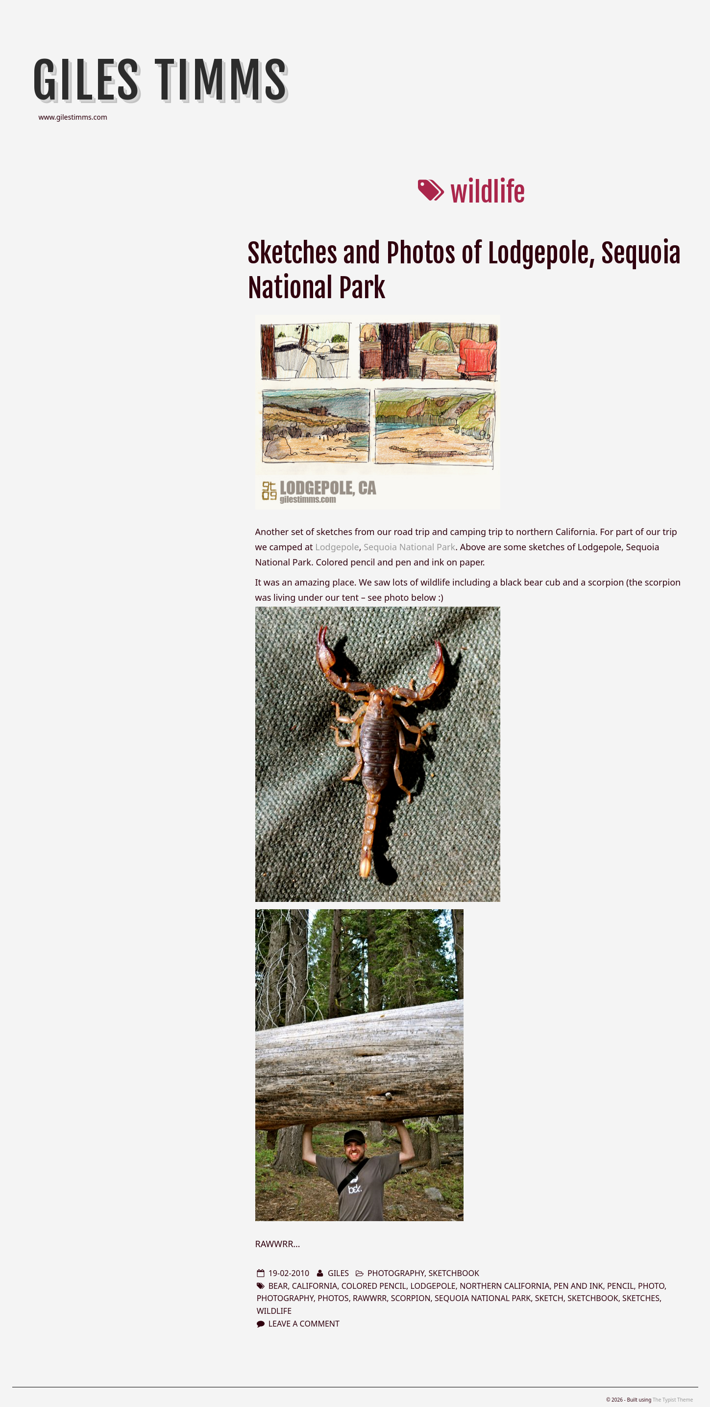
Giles (338, 1273)
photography (395, 1273)
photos (333, 1298)
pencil (620, 1285)
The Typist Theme (673, 1399)
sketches (641, 1298)
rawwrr (370, 1298)
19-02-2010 (289, 1273)
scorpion (411, 1298)
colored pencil (374, 1285)
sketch (549, 1298)
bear (278, 1285)
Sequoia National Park (409, 547)
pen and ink (578, 1285)
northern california (504, 1285)
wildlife (274, 1310)
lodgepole (432, 1285)
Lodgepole (337, 547)
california (315, 1285)
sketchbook (453, 1273)
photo (651, 1285)
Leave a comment (304, 1323)
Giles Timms (160, 81)
